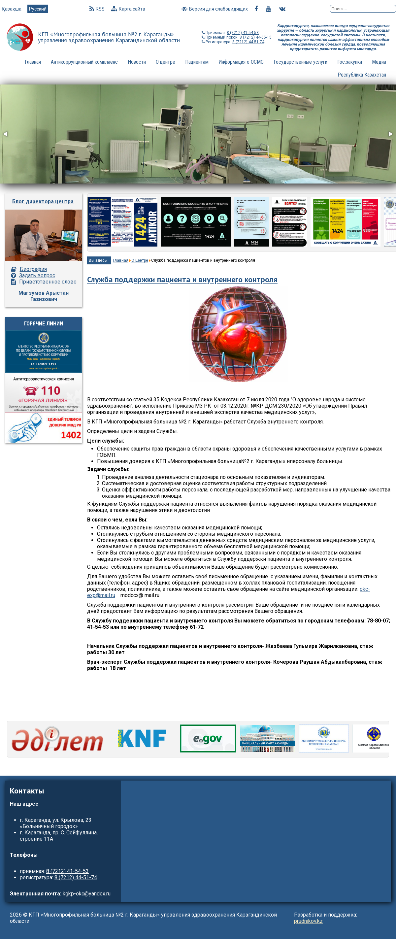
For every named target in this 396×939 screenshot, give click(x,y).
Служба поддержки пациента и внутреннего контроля (182, 279)
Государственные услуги (300, 62)
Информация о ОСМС (241, 62)
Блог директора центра (43, 201)
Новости (137, 62)
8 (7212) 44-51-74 (248, 42)
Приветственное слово (48, 282)
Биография (33, 269)
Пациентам (197, 62)
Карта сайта (128, 9)
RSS (97, 9)
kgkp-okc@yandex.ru (87, 893)
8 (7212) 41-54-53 (243, 32)
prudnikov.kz (308, 921)
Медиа (379, 62)
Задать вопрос (37, 275)
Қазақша (12, 9)
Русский (38, 9)
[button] (6, 134)
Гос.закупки (349, 62)
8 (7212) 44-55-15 (256, 37)
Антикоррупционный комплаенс (84, 62)
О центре (165, 62)
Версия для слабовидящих (215, 9)
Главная (33, 62)
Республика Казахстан (362, 75)
